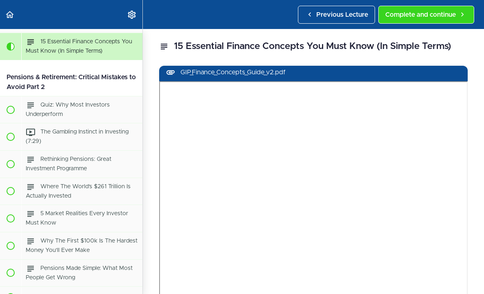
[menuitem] (132, 14)
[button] (10, 14)
